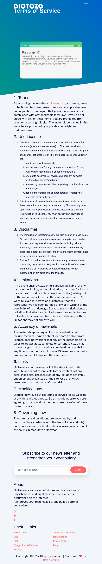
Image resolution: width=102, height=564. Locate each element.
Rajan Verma (51, 560)
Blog (55, 545)
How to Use (20, 532)
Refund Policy (60, 536)
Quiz (16, 536)
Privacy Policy (60, 541)
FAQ (16, 541)
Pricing (17, 549)
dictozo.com (57, 103)
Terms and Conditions (64, 532)
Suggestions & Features (26, 545)
